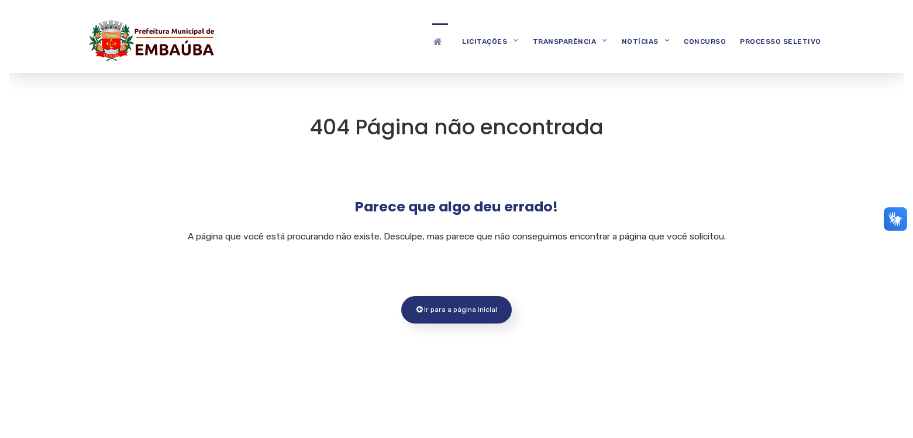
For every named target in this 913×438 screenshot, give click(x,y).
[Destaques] (440, 40)
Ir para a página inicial (456, 309)
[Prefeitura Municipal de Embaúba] (150, 39)
